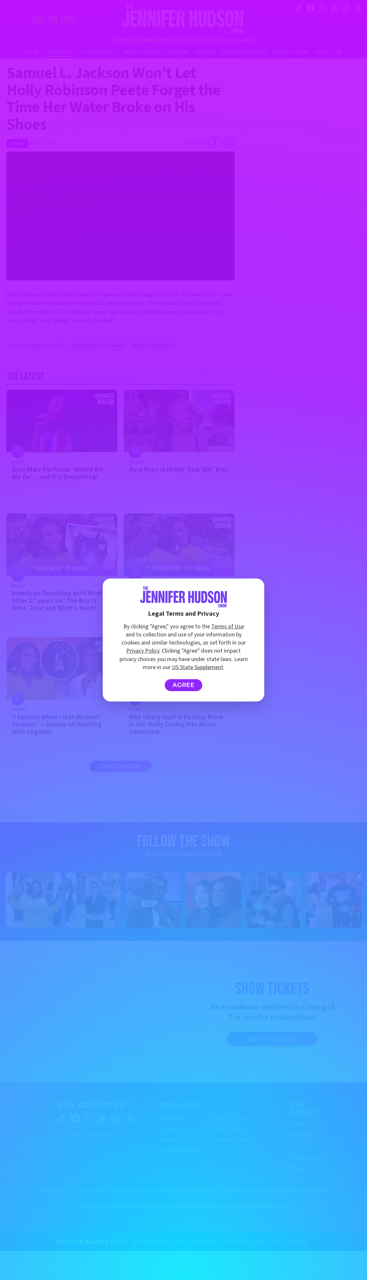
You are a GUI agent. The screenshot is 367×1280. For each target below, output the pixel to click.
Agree (184, 685)
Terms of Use (227, 627)
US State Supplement (197, 667)
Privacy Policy (142, 651)
